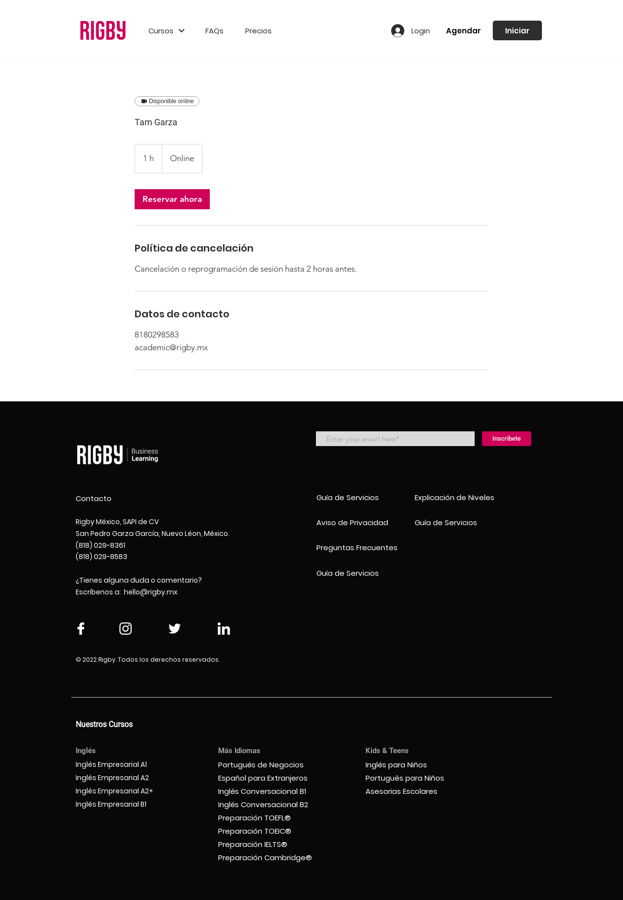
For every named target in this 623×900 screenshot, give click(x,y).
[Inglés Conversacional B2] (268, 804)
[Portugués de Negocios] (268, 764)
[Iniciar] (517, 30)
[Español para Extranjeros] (268, 778)
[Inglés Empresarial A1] (121, 764)
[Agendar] (463, 30)
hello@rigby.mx (150, 592)
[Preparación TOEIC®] (268, 831)
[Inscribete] (506, 438)
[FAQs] (214, 30)
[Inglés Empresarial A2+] (121, 791)
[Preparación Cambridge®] (268, 857)
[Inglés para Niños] (411, 764)
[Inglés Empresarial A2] (121, 778)
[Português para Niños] (411, 778)
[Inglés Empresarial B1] (121, 804)
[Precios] (258, 30)
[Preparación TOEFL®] (268, 817)
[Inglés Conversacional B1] (268, 791)
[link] (172, 199)
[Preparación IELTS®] (268, 844)
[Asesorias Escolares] (411, 791)
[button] (166, 30)
